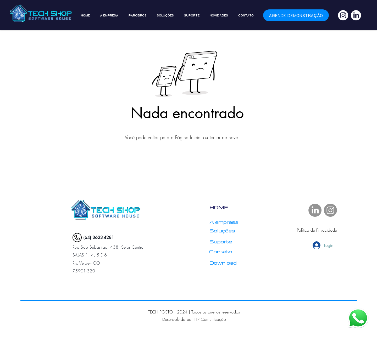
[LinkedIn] (356, 15)
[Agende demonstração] (296, 15)
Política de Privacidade (317, 230)
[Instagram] (343, 15)
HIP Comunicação (210, 319)
